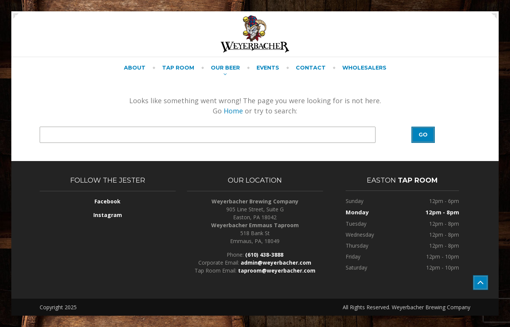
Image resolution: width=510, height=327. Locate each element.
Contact (311, 67)
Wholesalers (364, 67)
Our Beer (225, 67)
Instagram (107, 215)
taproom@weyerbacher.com (276, 270)
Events (268, 67)
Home (233, 110)
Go (423, 134)
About (134, 67)
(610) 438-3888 (264, 254)
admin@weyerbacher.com (276, 262)
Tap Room (178, 67)
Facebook (107, 201)
